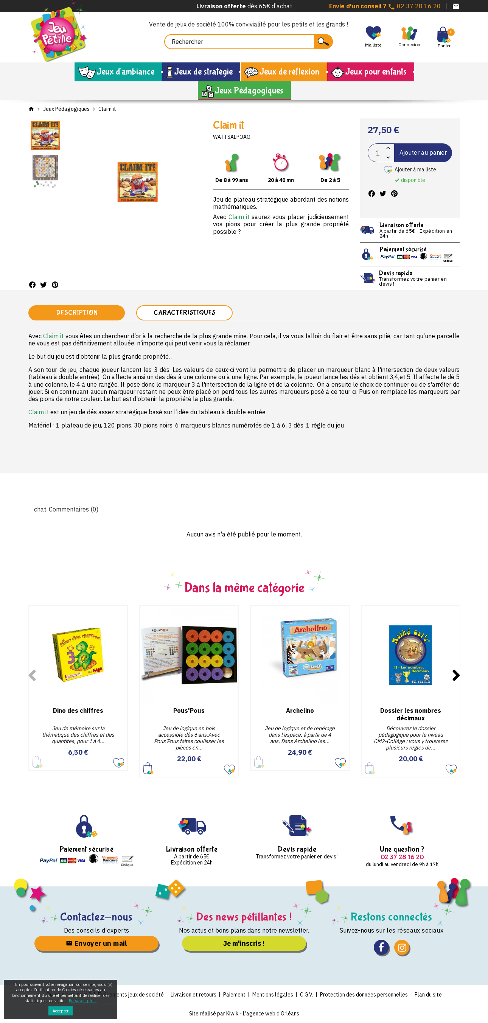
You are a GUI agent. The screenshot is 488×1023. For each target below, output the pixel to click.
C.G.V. (306, 994)
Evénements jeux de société (131, 994)
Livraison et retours (193, 994)
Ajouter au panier (423, 152)
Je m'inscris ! (243, 943)
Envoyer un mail (96, 943)
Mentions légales (272, 994)
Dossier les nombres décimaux (410, 714)
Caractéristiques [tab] (185, 313)
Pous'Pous (189, 710)
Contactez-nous (96, 916)
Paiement (234, 994)
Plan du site (428, 994)
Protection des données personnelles (364, 994)
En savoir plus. (83, 1000)
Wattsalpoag (231, 137)
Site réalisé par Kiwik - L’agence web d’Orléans (244, 1013)
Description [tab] (77, 313)
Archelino (300, 710)
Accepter (60, 1011)
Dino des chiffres (78, 710)
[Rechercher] (248, 41)
